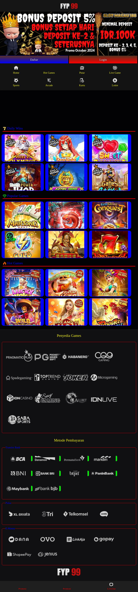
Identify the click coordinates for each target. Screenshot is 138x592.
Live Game (115, 70)
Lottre (115, 83)
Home (16, 70)
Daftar (34, 60)
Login (103, 60)
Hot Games (49, 70)
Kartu (82, 83)
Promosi (22, 586)
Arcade (49, 83)
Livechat (111, 586)
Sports (16, 83)
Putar (82, 70)
